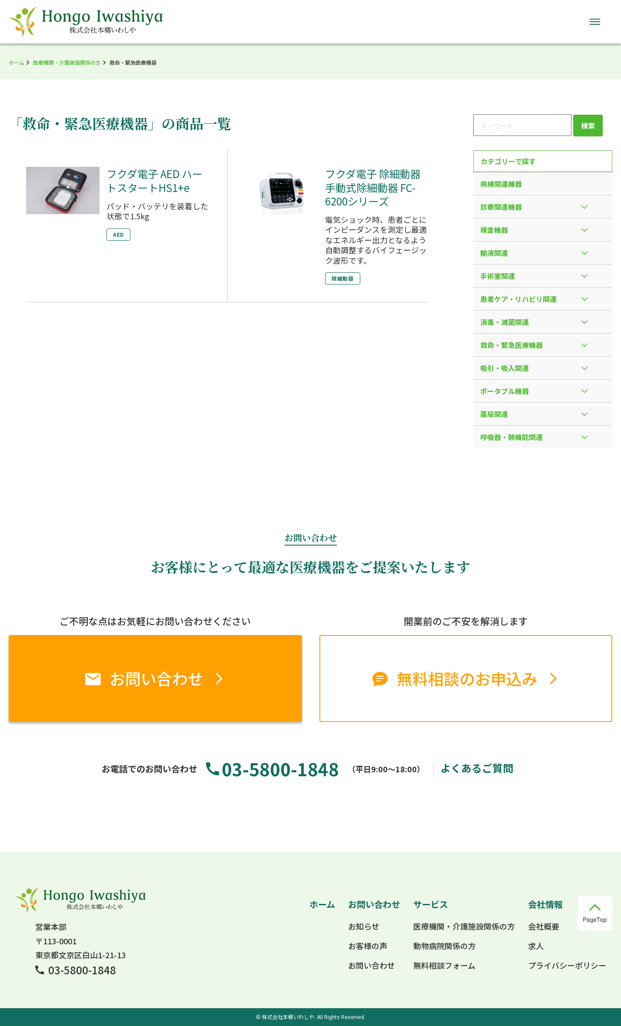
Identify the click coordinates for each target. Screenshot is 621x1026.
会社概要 (543, 926)
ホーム (16, 62)
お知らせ (363, 926)
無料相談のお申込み (467, 678)
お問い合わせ (156, 678)
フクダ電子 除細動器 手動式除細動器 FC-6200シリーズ (373, 187)
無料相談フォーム (444, 965)
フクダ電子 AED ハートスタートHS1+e (154, 180)
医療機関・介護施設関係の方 (67, 62)
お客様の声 (367, 945)
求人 (536, 945)
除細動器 (342, 278)
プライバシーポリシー (567, 965)
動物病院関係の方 (444, 945)
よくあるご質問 (476, 767)
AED (118, 234)
